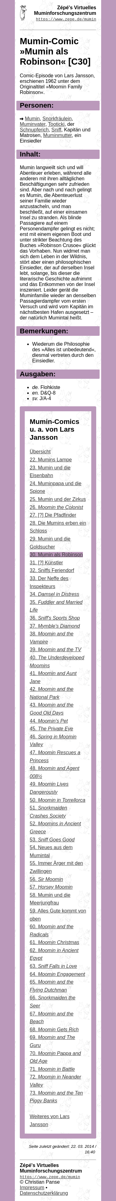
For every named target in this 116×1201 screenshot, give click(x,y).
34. (54, 594)
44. (49, 721)
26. (56, 507)
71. (52, 1069)
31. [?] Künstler (46, 562)
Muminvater (32, 124)
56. (46, 879)
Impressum (32, 1187)
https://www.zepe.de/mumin (66, 19)
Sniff (56, 129)
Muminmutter (57, 135)
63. (53, 966)
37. (55, 626)
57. (51, 887)
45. (51, 728)
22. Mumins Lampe (51, 459)
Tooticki (56, 124)
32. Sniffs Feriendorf (52, 570)
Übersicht (40, 451)
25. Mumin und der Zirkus (58, 499)
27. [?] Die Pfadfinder (53, 515)
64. (57, 974)
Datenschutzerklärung (44, 1193)
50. (57, 800)
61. (54, 942)
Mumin (32, 118)
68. (54, 1029)
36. (55, 618)
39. (55, 649)
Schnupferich (34, 129)
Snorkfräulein (56, 118)
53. (52, 839)
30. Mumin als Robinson (56, 554)
